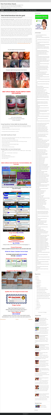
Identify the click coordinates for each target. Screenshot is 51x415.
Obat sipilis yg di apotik (39, 205)
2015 (37, 308)
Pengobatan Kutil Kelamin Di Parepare (41, 236)
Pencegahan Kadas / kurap (40, 229)
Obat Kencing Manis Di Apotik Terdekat (41, 154)
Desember (38, 280)
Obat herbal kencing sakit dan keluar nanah (23, 43)
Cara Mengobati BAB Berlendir (40, 45)
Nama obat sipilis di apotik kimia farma (41, 126)
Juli (37, 299)
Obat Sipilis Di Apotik (20, 10)
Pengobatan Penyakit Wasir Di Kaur (41, 241)
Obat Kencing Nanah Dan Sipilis (40, 158)
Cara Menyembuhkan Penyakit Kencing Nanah (42, 57)
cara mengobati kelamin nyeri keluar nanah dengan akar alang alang (44, 369)
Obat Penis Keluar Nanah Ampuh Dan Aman (42, 176)
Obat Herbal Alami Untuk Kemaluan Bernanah (42, 143)
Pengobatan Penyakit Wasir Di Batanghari (42, 238)
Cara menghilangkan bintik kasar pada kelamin (43, 44)
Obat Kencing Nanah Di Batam (40, 160)
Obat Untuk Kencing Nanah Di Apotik (41, 220)
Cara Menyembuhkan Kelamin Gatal (41, 52)
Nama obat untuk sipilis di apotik (40, 135)
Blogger (45, 312)
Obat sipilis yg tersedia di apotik (40, 207)
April (37, 302)
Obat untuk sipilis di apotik (40, 223)
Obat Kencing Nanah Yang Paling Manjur (42, 165)
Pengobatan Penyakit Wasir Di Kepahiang (42, 242)
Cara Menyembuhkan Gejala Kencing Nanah (42, 51)
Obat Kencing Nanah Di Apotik (40, 159)
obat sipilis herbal (38, 194)
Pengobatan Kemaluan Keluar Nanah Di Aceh (42, 235)
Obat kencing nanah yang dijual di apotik (42, 164)
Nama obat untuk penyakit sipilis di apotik (42, 134)
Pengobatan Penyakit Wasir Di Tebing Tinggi (42, 248)
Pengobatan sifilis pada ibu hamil (41, 249)
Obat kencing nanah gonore (40, 163)
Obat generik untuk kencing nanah (41, 142)
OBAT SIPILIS (37, 187)
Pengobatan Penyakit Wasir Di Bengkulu (42, 240)
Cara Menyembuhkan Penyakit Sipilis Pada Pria (43, 60)
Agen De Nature (43, 405)
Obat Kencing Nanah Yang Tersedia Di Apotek (42, 166)
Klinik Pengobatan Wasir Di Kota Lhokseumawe (43, 93)
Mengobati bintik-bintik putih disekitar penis (42, 110)
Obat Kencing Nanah (39, 155)
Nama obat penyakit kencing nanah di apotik (42, 123)
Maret (38, 304)
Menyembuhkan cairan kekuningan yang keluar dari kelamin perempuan (44, 319)
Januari (38, 307)
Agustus (38, 286)
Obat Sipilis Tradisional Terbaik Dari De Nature (43, 198)
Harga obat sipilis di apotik (40, 88)
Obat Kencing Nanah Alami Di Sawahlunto (42, 157)
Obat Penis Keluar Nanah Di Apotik (41, 177)
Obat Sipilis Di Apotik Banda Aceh (41, 190)
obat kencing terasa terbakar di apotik (41, 171)
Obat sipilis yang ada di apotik (40, 199)
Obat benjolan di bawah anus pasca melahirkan (44, 298)
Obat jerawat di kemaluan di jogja (41, 149)
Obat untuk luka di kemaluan (41, 290)
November (38, 282)
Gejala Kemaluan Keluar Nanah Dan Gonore (42, 87)
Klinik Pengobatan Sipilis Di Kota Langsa (41, 92)
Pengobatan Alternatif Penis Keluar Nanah (42, 231)
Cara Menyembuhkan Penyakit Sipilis (41, 58)
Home (2, 10)
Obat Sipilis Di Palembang (39, 193)
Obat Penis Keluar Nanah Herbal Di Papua (42, 178)
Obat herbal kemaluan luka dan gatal (13, 15)
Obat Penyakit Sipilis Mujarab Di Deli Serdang (42, 184)
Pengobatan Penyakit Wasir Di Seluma (41, 247)
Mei (37, 301)
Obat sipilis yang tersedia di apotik (41, 204)
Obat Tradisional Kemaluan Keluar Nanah (42, 211)
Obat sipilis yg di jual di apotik (40, 206)
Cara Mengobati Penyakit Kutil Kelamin (41, 50)
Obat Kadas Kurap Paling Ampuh (40, 152)
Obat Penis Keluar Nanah (8, 4)
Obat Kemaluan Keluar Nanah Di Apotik (41, 153)
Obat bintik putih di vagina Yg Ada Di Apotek (42, 140)
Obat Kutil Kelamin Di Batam (40, 172)
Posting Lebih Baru (3, 319)
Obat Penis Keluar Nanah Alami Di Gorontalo (42, 175)
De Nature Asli (7, 10)
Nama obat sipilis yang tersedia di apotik (42, 129)
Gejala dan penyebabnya (39, 86)
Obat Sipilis (15, 4)
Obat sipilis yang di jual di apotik (40, 201)
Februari (38, 305)
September (38, 285)
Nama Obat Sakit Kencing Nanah (40, 125)
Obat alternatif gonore (39, 138)
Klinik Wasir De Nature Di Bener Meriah (41, 94)
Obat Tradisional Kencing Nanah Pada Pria (42, 212)
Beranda (17, 319)
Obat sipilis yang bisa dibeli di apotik (41, 200)
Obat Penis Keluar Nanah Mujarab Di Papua (42, 181)
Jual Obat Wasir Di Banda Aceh (40, 91)
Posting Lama (30, 319)
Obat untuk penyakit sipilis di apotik (41, 222)
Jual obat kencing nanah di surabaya (41, 89)
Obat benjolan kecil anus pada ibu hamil (43, 296)
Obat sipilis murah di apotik (40, 195)
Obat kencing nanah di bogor (40, 161)
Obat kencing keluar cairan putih (41, 292)
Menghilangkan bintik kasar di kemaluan (42, 101)
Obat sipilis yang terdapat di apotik (41, 202)
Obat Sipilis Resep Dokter (39, 196)
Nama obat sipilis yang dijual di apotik (41, 128)
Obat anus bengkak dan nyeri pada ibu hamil (43, 295)
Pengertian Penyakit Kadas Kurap (40, 230)
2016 (37, 279)
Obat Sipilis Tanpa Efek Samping (30, 10)
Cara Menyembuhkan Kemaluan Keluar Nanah (42, 56)
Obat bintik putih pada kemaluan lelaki (41, 141)
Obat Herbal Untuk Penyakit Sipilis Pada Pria (42, 146)
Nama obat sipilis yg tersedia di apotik (41, 130)
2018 (37, 276)
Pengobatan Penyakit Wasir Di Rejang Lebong (42, 246)
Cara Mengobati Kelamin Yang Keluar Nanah (42, 46)
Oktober (38, 283)
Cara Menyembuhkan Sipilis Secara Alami (42, 66)
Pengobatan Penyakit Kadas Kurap (41, 237)
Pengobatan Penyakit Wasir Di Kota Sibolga (42, 243)
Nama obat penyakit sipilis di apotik (41, 124)
